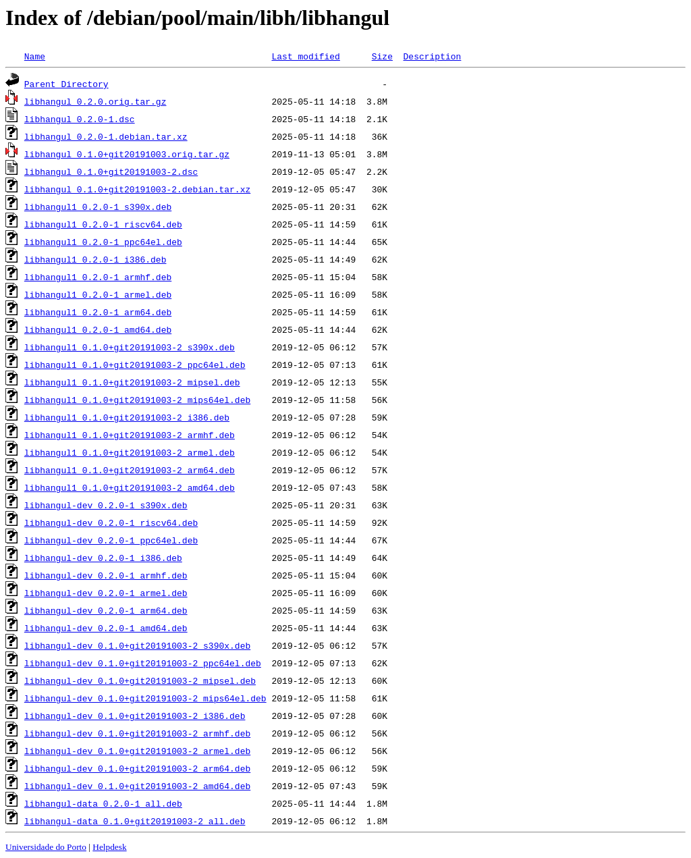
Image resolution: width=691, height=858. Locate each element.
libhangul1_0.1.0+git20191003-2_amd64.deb (129, 487)
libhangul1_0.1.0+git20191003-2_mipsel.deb (132, 382)
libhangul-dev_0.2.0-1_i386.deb (103, 558)
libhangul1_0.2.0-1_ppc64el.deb (103, 242)
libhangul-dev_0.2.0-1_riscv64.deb (111, 522)
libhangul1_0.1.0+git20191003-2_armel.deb (129, 452)
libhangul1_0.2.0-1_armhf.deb (97, 277)
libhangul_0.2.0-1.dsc (79, 119)
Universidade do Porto (45, 847)
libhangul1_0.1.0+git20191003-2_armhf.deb (129, 435)
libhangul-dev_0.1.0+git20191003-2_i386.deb (135, 715)
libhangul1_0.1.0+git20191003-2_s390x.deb (129, 347)
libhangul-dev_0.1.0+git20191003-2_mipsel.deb (140, 680)
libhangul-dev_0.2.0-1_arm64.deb (106, 610)
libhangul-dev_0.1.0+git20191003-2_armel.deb (137, 751)
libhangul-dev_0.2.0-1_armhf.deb (106, 575)
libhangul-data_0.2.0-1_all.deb (103, 803)
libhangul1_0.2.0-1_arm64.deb (97, 312)
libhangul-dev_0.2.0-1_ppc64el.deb (111, 540)
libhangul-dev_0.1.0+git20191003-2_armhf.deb (137, 733)
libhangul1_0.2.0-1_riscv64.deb (103, 224)
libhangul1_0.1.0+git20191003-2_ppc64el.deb (135, 364)
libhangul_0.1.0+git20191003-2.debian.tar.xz (137, 189)
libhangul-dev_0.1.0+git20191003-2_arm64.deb (137, 768)
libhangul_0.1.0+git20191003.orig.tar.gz (126, 154)
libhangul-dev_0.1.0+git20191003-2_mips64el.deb (145, 698)
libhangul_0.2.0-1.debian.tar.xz (106, 136)
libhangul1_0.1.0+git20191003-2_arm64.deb (129, 470)
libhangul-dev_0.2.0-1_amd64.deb (106, 628)
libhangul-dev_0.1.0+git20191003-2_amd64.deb (137, 786)
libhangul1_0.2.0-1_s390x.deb (97, 206)
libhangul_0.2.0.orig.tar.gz (95, 101)
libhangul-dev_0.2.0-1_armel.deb (106, 593)
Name (34, 56)
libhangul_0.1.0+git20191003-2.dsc (111, 171)
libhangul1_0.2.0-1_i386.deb (95, 259)
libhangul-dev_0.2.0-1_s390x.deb (106, 505)
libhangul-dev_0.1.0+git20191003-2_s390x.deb (137, 645)
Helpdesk (109, 847)
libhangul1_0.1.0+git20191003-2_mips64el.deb (137, 400)
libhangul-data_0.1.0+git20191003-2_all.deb (135, 821)
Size (382, 56)
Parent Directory (66, 84)
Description (432, 56)
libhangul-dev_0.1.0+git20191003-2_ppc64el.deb (142, 663)
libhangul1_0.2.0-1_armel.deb (97, 294)
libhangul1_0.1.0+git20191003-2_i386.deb (126, 417)
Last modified (305, 56)
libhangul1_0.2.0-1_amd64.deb (97, 329)
